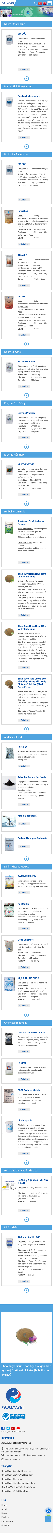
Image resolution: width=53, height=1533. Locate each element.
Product (5, 1517)
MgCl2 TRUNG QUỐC (28, 978)
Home (4, 1505)
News (4, 1513)
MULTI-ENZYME (26, 464)
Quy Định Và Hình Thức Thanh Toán (18, 1487)
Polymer (22, 1062)
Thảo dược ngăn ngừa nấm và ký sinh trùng (32, 575)
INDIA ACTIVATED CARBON (31, 1032)
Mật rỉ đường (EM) (27, 815)
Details (24, 69)
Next (46, 11)
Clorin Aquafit (25, 1120)
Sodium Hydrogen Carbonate (32, 838)
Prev (6, 11)
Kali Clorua (23, 904)
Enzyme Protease (26, 361)
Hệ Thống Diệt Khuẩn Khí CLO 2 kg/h (33, 1181)
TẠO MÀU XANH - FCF (29, 1237)
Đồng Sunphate (25, 939)
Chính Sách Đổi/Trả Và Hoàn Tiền (17, 1475)
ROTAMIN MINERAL (28, 876)
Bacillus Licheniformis (29, 96)
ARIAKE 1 (22, 255)
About (4, 1509)
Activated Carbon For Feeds (32, 777)
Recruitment (7, 1521)
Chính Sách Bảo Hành (11, 1479)
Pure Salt (22, 746)
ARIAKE (21, 296)
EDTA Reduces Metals (29, 1090)
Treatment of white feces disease (31, 522)
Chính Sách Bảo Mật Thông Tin (16, 1471)
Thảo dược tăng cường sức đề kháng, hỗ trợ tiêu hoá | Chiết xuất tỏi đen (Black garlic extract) (32, 683)
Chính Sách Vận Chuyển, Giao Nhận (18, 1483)
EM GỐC (22, 33)
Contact (5, 1525)
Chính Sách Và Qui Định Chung (15, 1491)
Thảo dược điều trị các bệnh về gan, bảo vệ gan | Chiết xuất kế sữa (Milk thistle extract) (26, 1370)
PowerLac (23, 211)
